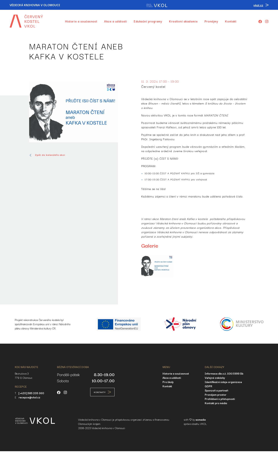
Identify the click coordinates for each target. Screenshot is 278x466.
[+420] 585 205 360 (31, 393)
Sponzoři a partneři (216, 390)
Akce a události (115, 21)
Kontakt (230, 21)
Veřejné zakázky (215, 378)
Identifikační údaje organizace (223, 382)
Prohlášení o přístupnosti (220, 399)
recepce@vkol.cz (29, 397)
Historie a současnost (81, 21)
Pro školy (168, 382)
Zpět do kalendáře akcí (47, 155)
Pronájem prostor (215, 394)
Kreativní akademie (183, 21)
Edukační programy (148, 21)
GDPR (208, 386)
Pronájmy (211, 21)
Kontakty (102, 392)
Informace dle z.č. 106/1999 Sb (224, 373)
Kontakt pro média (216, 403)
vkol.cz (260, 5)
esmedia (201, 419)
